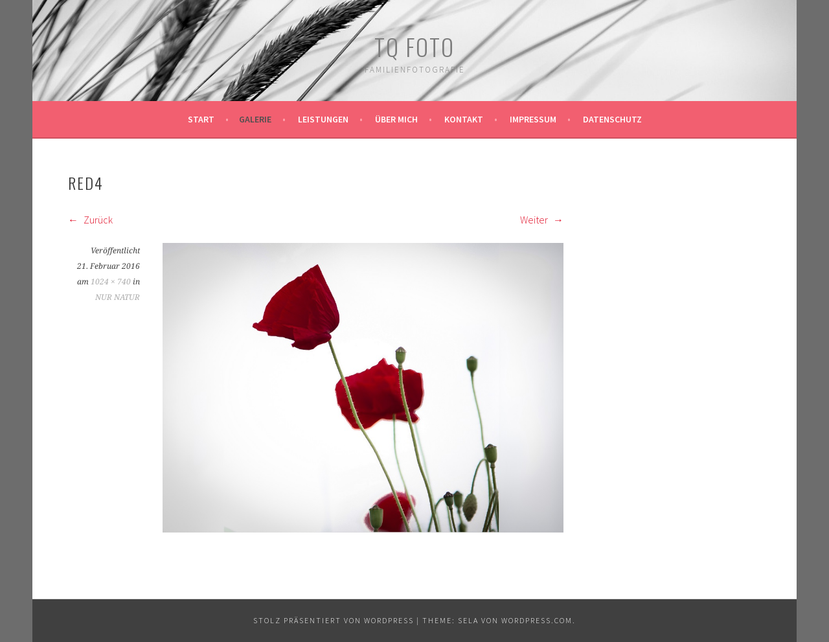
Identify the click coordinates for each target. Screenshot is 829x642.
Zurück (90, 219)
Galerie (255, 119)
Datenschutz (612, 119)
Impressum (533, 119)
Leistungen (323, 119)
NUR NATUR (117, 297)
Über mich (396, 119)
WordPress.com (537, 620)
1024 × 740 (111, 281)
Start (201, 119)
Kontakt (463, 119)
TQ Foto (414, 46)
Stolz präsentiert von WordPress (333, 620)
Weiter (541, 219)
